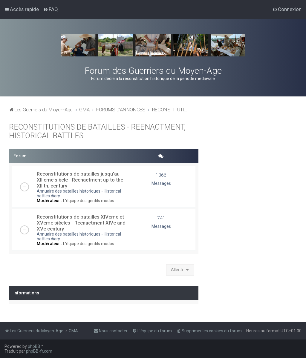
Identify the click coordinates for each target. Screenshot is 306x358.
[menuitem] (50, 9)
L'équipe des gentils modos (88, 200)
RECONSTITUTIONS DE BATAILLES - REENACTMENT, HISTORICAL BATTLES (97, 131)
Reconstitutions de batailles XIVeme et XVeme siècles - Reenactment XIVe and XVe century (81, 223)
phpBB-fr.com (39, 351)
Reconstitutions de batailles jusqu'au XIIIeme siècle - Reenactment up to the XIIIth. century (80, 180)
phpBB (34, 346)
